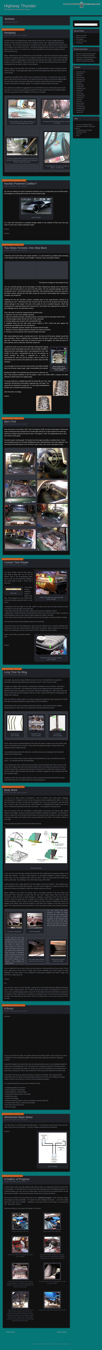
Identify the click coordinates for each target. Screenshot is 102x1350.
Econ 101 (78, 134)
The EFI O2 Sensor (81, 41)
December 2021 (80, 79)
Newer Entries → (62, 1332)
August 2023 (79, 73)
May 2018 (79, 83)
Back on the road (81, 37)
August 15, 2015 (18, 418)
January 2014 (80, 105)
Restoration (13, 35)
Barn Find (10, 421)
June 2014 (79, 99)
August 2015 (79, 90)
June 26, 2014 (18, 1176)
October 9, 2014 (18, 1114)
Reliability (10, 32)
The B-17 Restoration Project (84, 124)
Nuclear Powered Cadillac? (20, 183)
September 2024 (80, 72)
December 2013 (80, 107)
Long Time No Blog (15, 672)
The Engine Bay (88, 59)
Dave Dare (79, 57)
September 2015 (80, 88)
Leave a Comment (22, 35)
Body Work (10, 790)
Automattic (67, 1344)
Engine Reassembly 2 (90, 57)
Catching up (79, 43)
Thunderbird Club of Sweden (84, 130)
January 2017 (80, 86)
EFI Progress (79, 39)
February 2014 (80, 103)
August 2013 (79, 112)
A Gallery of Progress (17, 1179)
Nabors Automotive (81, 132)
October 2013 (80, 110)
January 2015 (80, 94)
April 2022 (79, 75)
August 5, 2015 (18, 559)
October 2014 (80, 97)
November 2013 (80, 108)
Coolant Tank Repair (16, 562)
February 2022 (80, 77)
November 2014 (80, 96)
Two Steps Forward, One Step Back (25, 247)
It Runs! (9, 1008)
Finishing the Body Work (89, 53)
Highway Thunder (20, 6)
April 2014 (79, 101)
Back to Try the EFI (81, 35)
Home (78, 135)
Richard (10, 29)
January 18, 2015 (19, 787)
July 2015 (78, 92)
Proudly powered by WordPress (41, 1344)
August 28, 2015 (18, 244)
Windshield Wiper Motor (18, 1117)
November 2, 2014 (19, 1005)
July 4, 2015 (17, 669)
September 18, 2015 (20, 180)
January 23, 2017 (19, 29)
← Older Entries (9, 1332)
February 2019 (80, 81)
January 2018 (80, 85)
